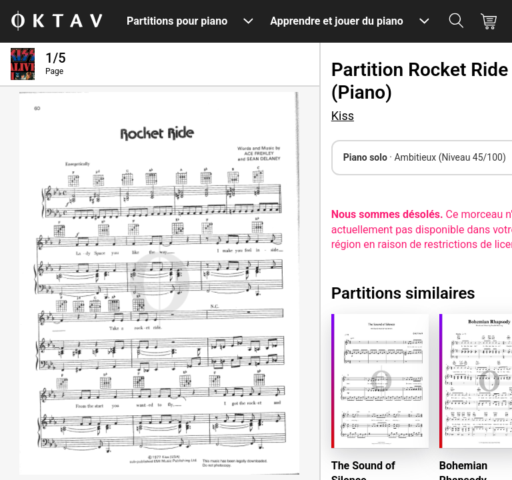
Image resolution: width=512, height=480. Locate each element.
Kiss (342, 116)
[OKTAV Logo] (57, 21)
